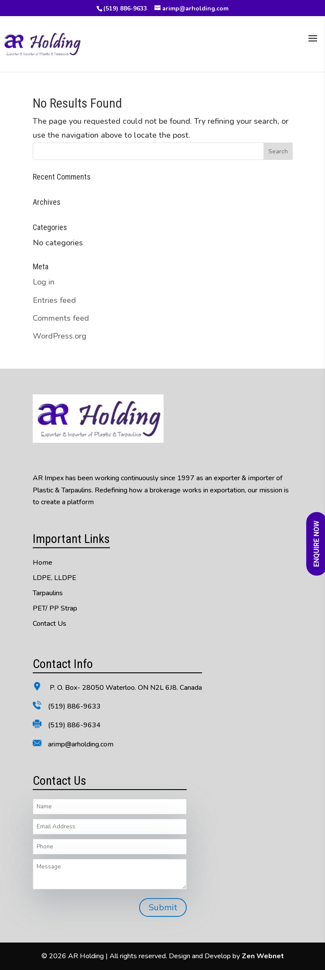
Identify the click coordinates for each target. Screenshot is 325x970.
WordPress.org (59, 336)
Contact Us (49, 623)
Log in (44, 282)
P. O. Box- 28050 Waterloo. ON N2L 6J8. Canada (125, 687)
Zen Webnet (263, 956)
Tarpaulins (48, 593)
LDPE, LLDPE (54, 578)
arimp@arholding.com (80, 744)
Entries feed (54, 300)
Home (42, 562)
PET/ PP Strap (55, 608)
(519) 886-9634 (74, 725)
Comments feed (61, 318)
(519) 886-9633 (125, 8)
